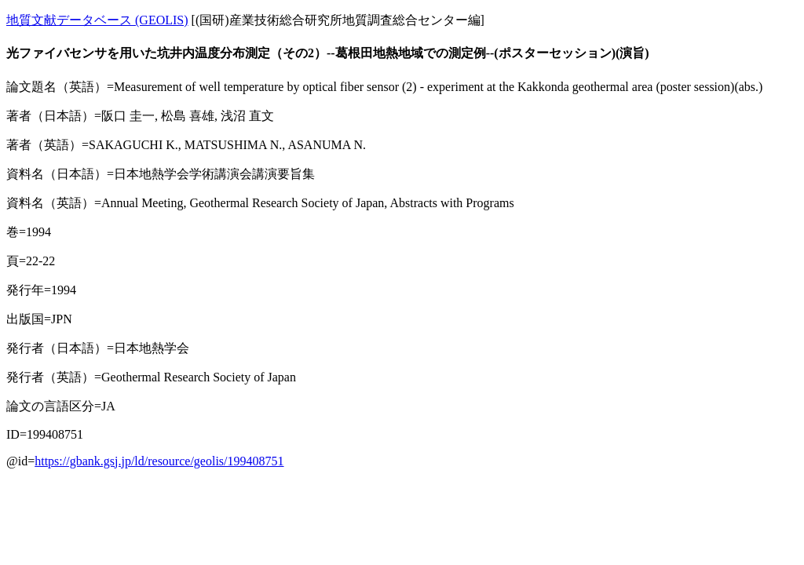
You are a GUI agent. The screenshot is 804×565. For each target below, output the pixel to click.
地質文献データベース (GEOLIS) (97, 20)
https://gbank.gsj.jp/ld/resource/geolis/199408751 (159, 461)
